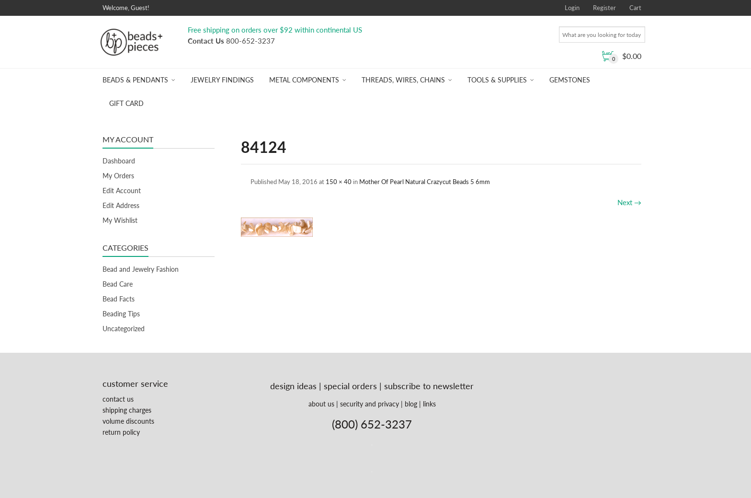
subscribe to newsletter (429, 386)
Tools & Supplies (497, 80)
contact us (118, 399)
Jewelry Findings (222, 80)
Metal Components (304, 80)
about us (321, 404)
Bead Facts (118, 299)
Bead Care (117, 284)
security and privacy (369, 404)
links (429, 404)
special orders (350, 386)
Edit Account (121, 190)
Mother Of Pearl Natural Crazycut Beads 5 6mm (424, 181)
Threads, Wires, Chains (403, 80)
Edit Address (120, 205)
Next (629, 202)
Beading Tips (121, 314)
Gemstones (569, 80)
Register (604, 8)
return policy (121, 432)
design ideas (293, 386)
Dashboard (118, 161)
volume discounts (128, 421)
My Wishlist (119, 220)
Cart (635, 8)
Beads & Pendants (135, 80)
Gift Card (126, 103)
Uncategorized (123, 328)
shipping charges (126, 410)
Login (572, 8)
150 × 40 (339, 181)
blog (411, 404)
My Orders (118, 176)
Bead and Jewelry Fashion (140, 269)
